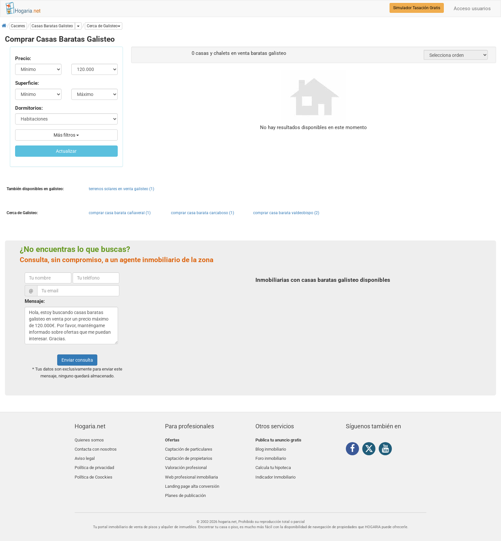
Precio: (23, 58)
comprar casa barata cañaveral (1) (120, 213)
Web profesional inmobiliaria (191, 470)
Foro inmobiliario (270, 455)
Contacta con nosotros (96, 447)
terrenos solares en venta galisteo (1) (121, 189)
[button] (103, 26)
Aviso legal (85, 455)
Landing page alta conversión (192, 478)
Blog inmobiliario (270, 447)
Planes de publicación (185, 486)
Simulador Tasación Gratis (416, 8)
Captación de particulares (188, 447)
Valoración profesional (186, 463)
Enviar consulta (77, 360)
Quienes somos (89, 440)
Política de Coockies (93, 470)
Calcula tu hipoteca (273, 463)
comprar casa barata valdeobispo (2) (286, 213)
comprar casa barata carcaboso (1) (202, 213)
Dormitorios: (29, 108)
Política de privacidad (94, 463)
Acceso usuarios (472, 8)
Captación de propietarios (188, 455)
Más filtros (66, 135)
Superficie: (27, 83)
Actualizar (66, 151)
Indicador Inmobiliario (275, 470)
